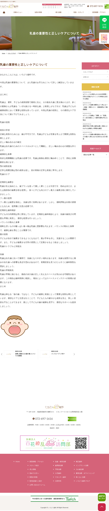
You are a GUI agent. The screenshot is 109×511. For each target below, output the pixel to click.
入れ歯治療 (80, 470)
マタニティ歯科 (60, 477)
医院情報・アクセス (37, 462)
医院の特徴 (33, 477)
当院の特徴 (38, 12)
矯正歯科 (79, 462)
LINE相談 (104, 22)
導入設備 (58, 12)
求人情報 (33, 470)
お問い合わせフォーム (37, 485)
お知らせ (86, 77)
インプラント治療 (82, 466)
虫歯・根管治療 (60, 462)
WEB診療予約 (101, 6)
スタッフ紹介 (34, 466)
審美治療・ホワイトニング (85, 474)
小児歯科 (58, 474)
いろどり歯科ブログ (83, 481)
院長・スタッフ (79, 12)
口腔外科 (58, 481)
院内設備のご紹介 (36, 481)
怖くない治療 (80, 477)
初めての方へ (34, 474)
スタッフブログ (12, 53)
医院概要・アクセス (98, 12)
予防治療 (58, 470)
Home (3, 53)
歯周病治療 (59, 466)
